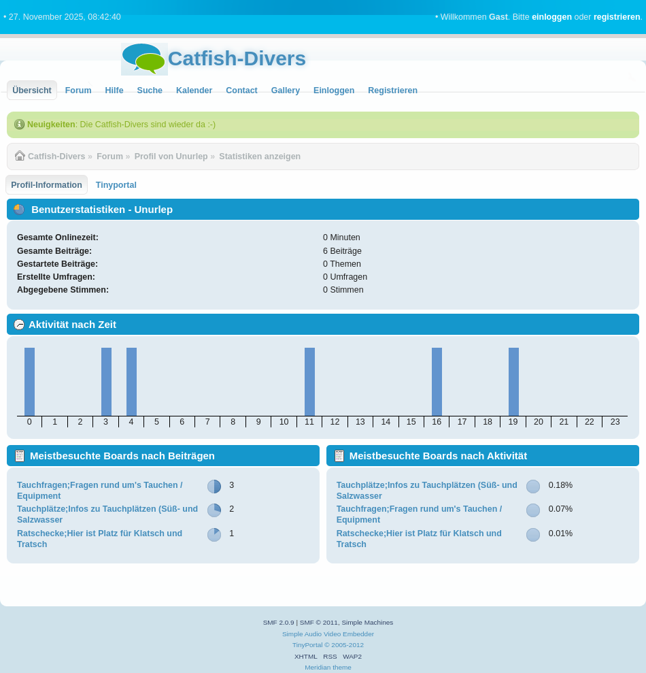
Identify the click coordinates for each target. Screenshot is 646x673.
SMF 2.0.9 (278, 622)
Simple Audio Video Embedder (328, 634)
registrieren (617, 17)
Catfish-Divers (237, 58)
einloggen (552, 17)
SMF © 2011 (319, 622)
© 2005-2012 (344, 645)
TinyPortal (307, 645)
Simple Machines (367, 622)
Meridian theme (328, 667)
